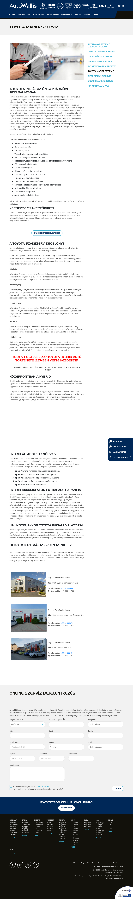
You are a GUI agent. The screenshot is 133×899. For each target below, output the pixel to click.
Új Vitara (88, 825)
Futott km (43, 754)
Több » (12, 837)
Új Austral (14, 825)
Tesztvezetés (118, 447)
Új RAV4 (63, 823)
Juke (37, 833)
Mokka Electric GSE (75, 842)
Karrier (87, 15)
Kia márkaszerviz (98, 86)
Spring (26, 829)
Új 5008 (50, 827)
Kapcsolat (116, 441)
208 (49, 823)
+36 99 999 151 (67, 653)
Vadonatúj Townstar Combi (39, 825)
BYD (11, 849)
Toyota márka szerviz (101, 71)
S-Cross (88, 827)
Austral (13, 829)
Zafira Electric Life (75, 834)
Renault (13, 820)
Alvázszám (72, 754)
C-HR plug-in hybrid (62, 836)
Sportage (101, 831)
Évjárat (12, 754)
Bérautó (78, 15)
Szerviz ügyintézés (120, 457)
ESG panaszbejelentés (81, 863)
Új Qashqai (39, 830)
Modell (90, 742)
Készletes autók (24, 15)
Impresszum (95, 866)
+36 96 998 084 (67, 588)
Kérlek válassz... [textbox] (96, 724)
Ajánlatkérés (117, 452)
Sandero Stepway (27, 824)
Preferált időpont (57, 719)
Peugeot (50, 820)
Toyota (62, 820)
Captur (13, 823)
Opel (73, 820)
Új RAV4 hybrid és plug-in (63, 831)
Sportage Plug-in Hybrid (101, 825)
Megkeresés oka (16, 719)
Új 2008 (50, 829)
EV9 (99, 829)
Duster (26, 831)
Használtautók (38, 15)
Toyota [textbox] (53, 747)
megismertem (44, 786)
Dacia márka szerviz (100, 56)
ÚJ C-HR (63, 827)
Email (51, 731)
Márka (51, 742)
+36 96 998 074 (67, 623)
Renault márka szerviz (101, 52)
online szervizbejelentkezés (47, 233)
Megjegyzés (14, 765)
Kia (97, 820)
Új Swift (88, 823)
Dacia (24, 820)
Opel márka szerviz (99, 76)
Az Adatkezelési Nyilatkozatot (25, 786)
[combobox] (27, 724)
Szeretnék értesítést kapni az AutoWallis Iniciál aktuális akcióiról (38, 789)
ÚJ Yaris (63, 825)
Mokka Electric (75, 830)
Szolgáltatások (53, 15)
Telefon (91, 731)
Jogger (26, 827)
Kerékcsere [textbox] (15, 724)
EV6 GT (100, 833)
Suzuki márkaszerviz (100, 81)
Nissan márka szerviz (101, 61)
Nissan (37, 820)
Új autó (12, 15)
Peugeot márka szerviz (102, 66)
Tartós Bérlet (66, 15)
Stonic (100, 834)
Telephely (92, 719)
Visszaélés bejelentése (101, 863)
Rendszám (14, 742)
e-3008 (50, 825)
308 (49, 831)
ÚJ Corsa (76, 838)
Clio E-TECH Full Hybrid (14, 833)
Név (11, 731)
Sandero (26, 833)
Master (13, 827)
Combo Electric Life (75, 825)
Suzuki (87, 820)
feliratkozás (66, 808)
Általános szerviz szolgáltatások (99, 45)
